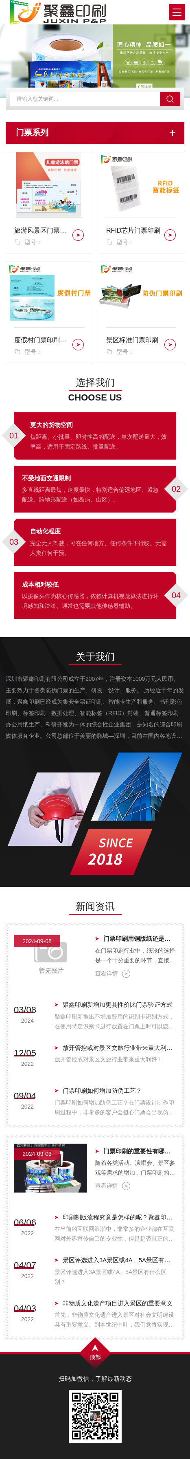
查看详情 (112, 974)
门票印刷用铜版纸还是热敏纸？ (139, 938)
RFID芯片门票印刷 (133, 230)
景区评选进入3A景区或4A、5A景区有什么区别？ (119, 1260)
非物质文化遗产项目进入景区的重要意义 (118, 1303)
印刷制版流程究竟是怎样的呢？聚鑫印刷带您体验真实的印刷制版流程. (119, 1217)
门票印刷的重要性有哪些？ (139, 1151)
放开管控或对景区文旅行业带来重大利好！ (119, 1047)
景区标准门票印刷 (132, 340)
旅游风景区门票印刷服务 (42, 230)
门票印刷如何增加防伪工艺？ (102, 1090)
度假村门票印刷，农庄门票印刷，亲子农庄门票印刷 (42, 340)
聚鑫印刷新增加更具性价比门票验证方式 (118, 1004)
